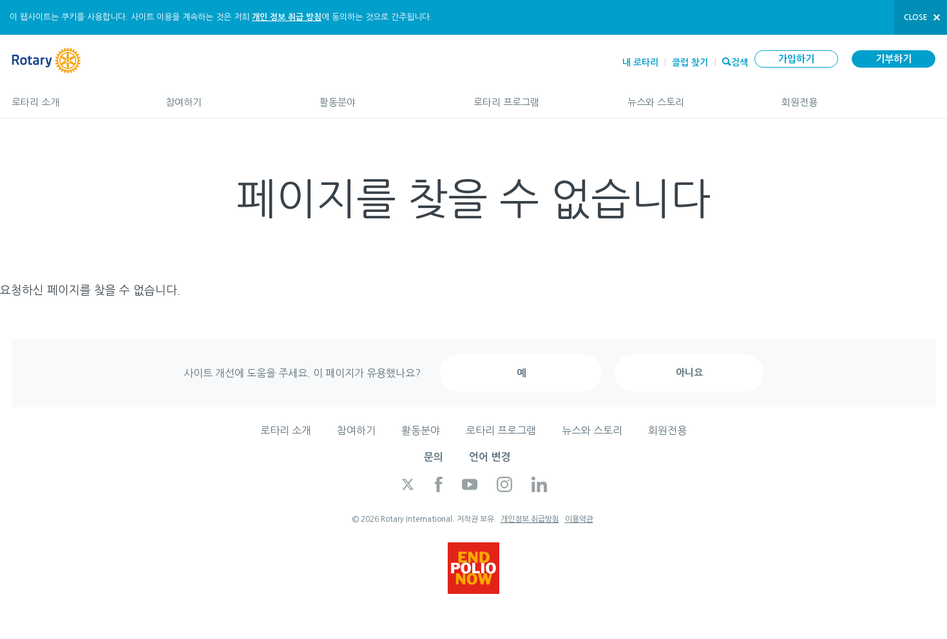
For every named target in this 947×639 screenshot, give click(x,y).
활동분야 (384, 96)
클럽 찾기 (690, 62)
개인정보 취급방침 (530, 519)
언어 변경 (489, 457)
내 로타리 (640, 62)
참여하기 (230, 96)
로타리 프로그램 (538, 96)
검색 (739, 61)
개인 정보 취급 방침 (286, 17)
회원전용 (858, 96)
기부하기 (893, 59)
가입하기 (796, 59)
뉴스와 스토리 (691, 96)
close (916, 17)
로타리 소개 (76, 96)
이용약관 (579, 519)
